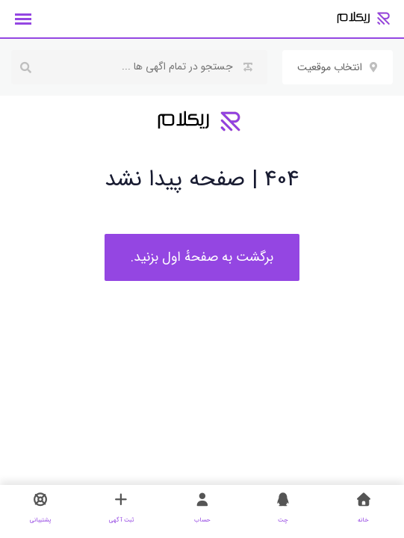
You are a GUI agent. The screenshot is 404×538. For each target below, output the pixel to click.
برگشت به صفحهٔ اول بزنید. (202, 257)
